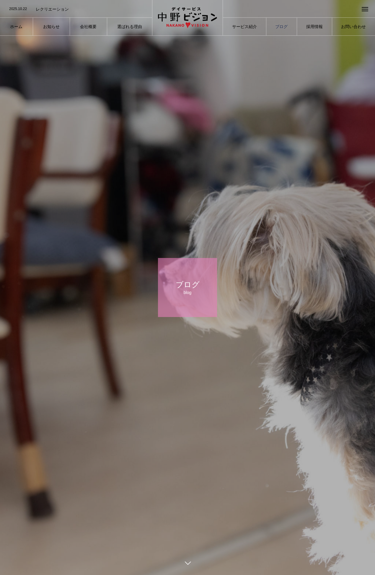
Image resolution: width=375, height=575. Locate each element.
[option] (76, 9)
